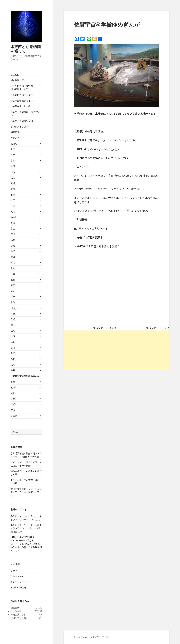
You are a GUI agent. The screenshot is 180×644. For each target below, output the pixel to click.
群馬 (13, 194)
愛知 (13, 268)
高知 (13, 359)
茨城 (13, 183)
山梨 (13, 245)
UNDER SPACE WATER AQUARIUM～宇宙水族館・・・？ (22, 540)
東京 (13, 211)
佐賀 (13, 370)
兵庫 (13, 296)
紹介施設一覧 (17, 80)
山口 (13, 336)
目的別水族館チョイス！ (23, 94)
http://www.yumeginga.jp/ (101, 149)
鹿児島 (14, 404)
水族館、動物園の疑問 (22, 120)
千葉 (13, 205)
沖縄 (13, 410)
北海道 (14, 143)
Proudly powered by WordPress (91, 637)
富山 (13, 228)
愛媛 (13, 353)
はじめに (15, 74)
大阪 (13, 290)
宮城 (13, 160)
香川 (13, 347)
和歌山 (14, 307)
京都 (13, 285)
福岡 (13, 364)
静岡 (13, 262)
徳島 (13, 342)
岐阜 (13, 256)
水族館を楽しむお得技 (22, 106)
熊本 (13, 387)
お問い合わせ (17, 137)
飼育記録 (15, 132)
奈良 (13, 302)
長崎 (13, 381)
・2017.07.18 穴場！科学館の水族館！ (97, 246)
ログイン (15, 570)
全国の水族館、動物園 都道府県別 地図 (23, 87)
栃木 (13, 188)
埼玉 (13, 200)
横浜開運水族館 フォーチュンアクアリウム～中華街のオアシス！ (26, 492)
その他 (14, 415)
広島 (13, 330)
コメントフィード (19, 581)
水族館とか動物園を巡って (26, 49)
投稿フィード (17, 576)
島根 (13, 319)
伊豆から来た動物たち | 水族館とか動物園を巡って (26, 547)
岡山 (13, 324)
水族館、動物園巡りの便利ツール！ (26, 113)
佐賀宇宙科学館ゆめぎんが (26, 376)
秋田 (13, 166)
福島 (13, 177)
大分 (13, 393)
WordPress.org (18, 587)
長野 (13, 251)
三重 (13, 273)
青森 (13, 149)
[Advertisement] (116, 349)
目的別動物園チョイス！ (23, 100)
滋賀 (13, 279)
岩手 (13, 154)
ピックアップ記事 (19, 126)
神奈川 (14, 217)
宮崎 (13, 398)
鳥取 (13, 313)
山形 (13, 171)
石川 (13, 234)
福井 (13, 239)
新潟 (13, 222)
